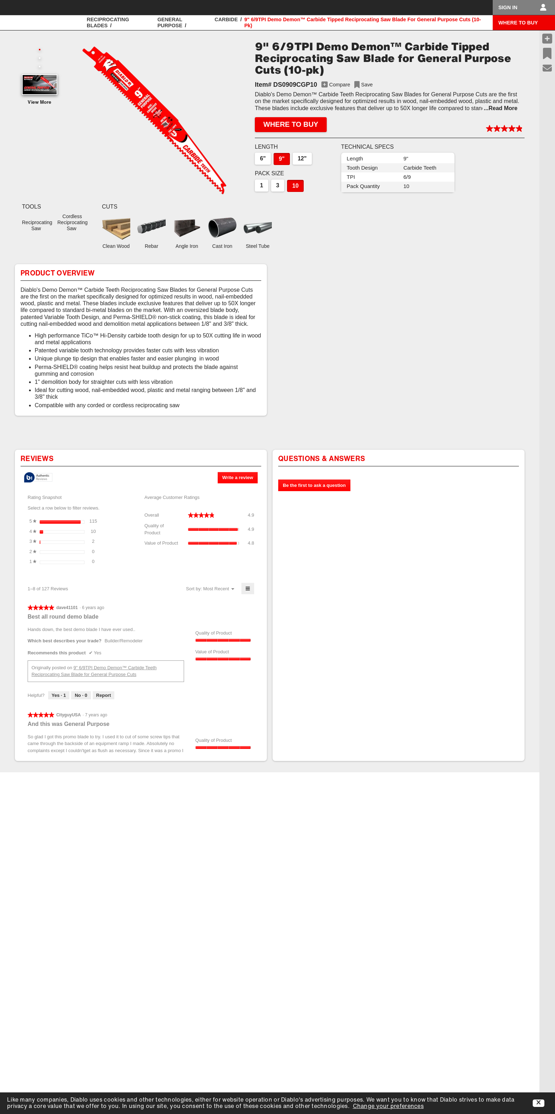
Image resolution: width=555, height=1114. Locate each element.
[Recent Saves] (547, 53)
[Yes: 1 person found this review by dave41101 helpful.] (58, 695)
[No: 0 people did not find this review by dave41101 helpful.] (81, 695)
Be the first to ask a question (314, 485)
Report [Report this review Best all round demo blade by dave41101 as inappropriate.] (103, 695)
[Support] (547, 68)
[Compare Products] (547, 38)
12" (302, 158)
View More (40, 102)
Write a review (240, 478)
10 (295, 186)
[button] (154, 120)
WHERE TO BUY (518, 22)
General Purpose (170, 22)
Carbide (226, 19)
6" (262, 158)
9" (282, 159)
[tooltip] (38, 478)
